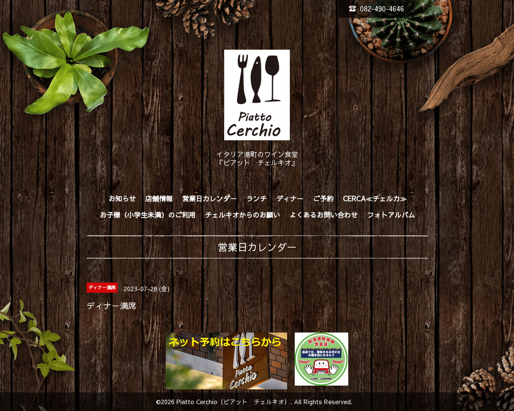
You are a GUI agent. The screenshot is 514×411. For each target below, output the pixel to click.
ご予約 (323, 198)
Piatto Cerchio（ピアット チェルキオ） (233, 401)
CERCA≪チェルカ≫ (375, 198)
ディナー (289, 198)
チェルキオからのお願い (242, 215)
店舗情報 (159, 198)
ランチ (256, 198)
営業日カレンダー (209, 198)
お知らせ (122, 198)
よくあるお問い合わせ (323, 215)
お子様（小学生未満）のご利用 (147, 215)
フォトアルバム (391, 215)
